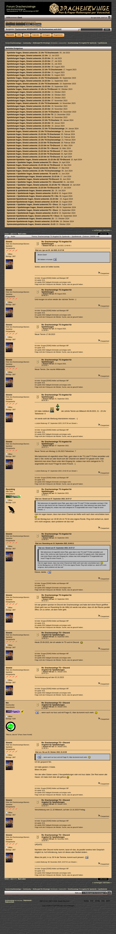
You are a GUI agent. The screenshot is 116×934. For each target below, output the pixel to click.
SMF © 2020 (53, 901)
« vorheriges (97, 230)
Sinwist (9, 242)
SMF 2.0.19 (43, 901)
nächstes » (107, 230)
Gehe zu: (78, 893)
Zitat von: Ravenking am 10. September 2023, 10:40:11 (54, 543)
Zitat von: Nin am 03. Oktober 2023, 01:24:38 (51, 752)
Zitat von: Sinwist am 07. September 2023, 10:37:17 (53, 499)
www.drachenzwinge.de (15, 9)
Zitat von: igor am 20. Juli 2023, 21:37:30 (49, 250)
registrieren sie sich (30, 22)
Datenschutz (9, 902)
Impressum (28, 900)
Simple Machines (63, 901)
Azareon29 (61, 43)
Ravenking (10, 489)
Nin (7, 703)
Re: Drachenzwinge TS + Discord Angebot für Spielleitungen (55, 634)
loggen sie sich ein (14, 22)
